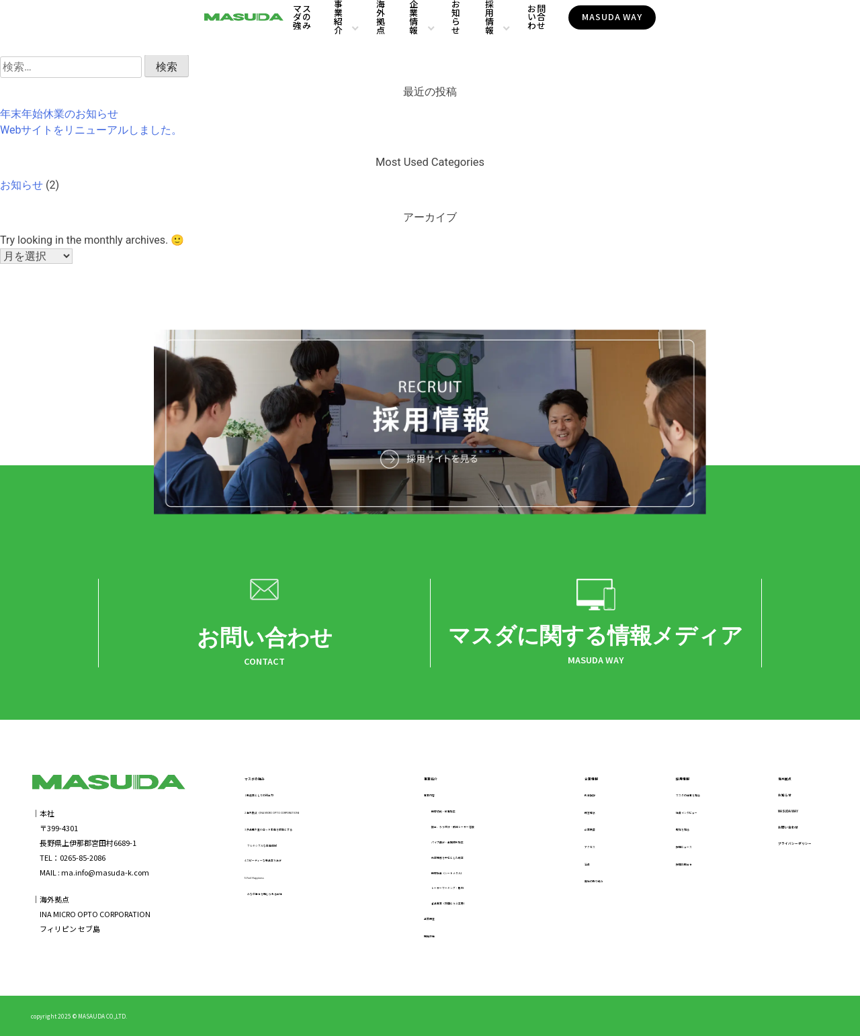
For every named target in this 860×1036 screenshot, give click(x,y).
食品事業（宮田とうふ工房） (467, 907)
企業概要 (575, 832)
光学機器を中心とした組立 (463, 861)
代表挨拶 (575, 798)
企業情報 (460, 27)
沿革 (567, 867)
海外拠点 (404, 27)
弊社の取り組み (586, 884)
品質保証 (426, 923)
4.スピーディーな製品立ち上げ (295, 863)
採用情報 (580, 27)
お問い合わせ (655, 27)
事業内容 (426, 798)
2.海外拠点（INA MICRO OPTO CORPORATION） (325, 815)
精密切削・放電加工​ (452, 815)
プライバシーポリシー (777, 865)
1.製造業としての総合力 (285, 798)
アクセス (574, 850)
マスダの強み (274, 27)
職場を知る (658, 832)
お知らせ (525, 27)
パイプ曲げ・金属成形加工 (463, 846)
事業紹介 (339, 27)
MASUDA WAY (745, 27)
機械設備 (426, 940)
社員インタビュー (669, 815)
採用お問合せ (662, 867)
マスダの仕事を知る (673, 798)
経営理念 (575, 815)
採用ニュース (661, 850)
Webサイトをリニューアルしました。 (91, 130)
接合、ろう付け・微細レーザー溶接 (478, 831)
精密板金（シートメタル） (463, 877)
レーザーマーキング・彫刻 (463, 892)
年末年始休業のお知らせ (59, 113)
